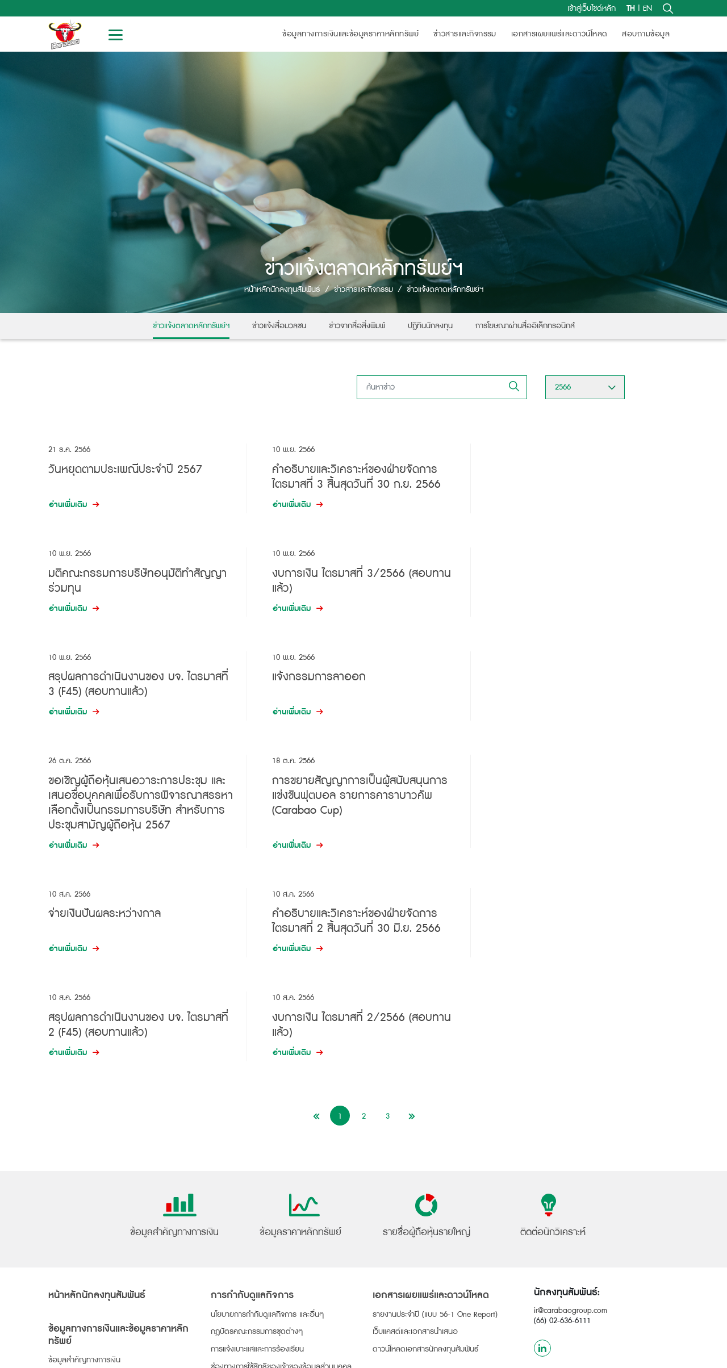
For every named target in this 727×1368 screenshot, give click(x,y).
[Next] (411, 908)
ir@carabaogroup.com (570, 1103)
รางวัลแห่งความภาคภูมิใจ (260, 1192)
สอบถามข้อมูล (646, 34)
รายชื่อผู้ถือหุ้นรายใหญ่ (83, 1282)
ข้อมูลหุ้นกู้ (68, 1230)
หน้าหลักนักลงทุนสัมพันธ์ (282, 289)
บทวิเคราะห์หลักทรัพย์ (405, 1210)
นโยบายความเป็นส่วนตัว (507, 1353)
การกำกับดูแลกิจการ (252, 1088)
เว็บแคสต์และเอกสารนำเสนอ (415, 1124)
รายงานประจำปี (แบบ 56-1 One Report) (435, 1106)
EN (647, 8)
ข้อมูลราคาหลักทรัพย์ (81, 1198)
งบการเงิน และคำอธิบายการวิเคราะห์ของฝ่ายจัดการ (116, 1175)
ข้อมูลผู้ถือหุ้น (75, 1263)
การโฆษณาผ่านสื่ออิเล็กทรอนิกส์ (525, 326)
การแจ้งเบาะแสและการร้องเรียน (257, 1142)
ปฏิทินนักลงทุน (430, 326)
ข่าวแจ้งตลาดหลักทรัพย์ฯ (191, 326)
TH (630, 8)
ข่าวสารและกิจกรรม (464, 34)
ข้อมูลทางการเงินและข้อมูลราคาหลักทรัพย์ (350, 34)
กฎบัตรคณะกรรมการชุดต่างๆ (257, 1124)
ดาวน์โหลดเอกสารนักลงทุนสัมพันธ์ (426, 1142)
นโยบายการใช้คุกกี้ (433, 1353)
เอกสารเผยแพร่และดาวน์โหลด (559, 34)
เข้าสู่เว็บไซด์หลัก (591, 8)
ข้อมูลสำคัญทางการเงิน (84, 1152)
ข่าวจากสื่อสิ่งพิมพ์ (357, 326)
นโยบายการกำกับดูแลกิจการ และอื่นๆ (267, 1106)
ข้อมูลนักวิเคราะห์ (405, 1174)
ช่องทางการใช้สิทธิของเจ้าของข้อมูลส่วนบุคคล (281, 1159)
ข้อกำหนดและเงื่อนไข (585, 1353)
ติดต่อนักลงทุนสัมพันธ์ (408, 1261)
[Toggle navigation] (115, 34)
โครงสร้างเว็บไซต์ (653, 1353)
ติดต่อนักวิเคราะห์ (400, 1193)
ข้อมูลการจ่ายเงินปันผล (83, 1300)
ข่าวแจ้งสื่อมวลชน (279, 326)
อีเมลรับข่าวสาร (396, 1279)
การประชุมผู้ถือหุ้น (75, 1317)
